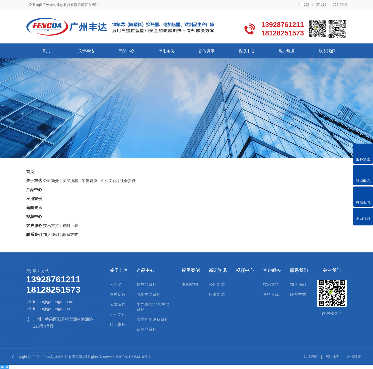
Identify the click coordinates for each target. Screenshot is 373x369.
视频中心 (247, 51)
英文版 (321, 5)
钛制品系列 (146, 329)
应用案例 (166, 51)
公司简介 (118, 284)
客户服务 (287, 51)
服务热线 (363, 159)
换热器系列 (146, 284)
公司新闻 (217, 284)
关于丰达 (86, 51)
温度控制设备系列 (152, 319)
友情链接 (354, 357)
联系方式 (298, 294)
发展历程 (118, 294)
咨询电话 (363, 181)
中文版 (304, 5)
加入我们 (298, 284)
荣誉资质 (118, 304)
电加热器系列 (148, 294)
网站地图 (332, 357)
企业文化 (118, 314)
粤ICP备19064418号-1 (133, 357)
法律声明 (311, 357)
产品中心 (126, 51)
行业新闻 (217, 294)
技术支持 (271, 284)
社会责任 (118, 324)
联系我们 (340, 5)
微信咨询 (363, 202)
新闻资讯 (207, 51)
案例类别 (190, 284)
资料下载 (271, 294)
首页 (46, 51)
